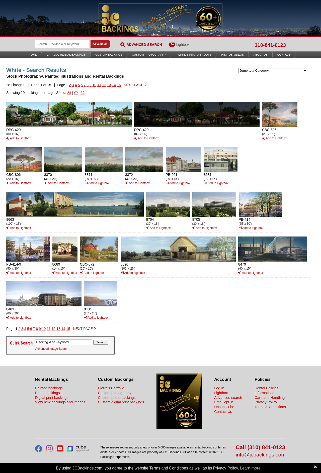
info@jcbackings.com (261, 454)
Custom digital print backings (121, 402)
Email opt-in (223, 402)
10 (95, 85)
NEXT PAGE (135, 85)
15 (119, 85)
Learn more (250, 468)
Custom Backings (108, 54)
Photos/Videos (232, 54)
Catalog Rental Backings (66, 54)
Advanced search (228, 398)
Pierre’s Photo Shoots (193, 54)
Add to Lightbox (18, 138)
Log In (219, 388)
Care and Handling (270, 398)
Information (264, 393)
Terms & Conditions (270, 407)
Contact (283, 54)
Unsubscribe (224, 407)
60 (83, 93)
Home (33, 54)
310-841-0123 (270, 45)
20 (69, 93)
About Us (261, 54)
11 (99, 85)
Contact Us (223, 412)
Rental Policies (266, 388)
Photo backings (47, 393)
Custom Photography (149, 54)
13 (109, 85)
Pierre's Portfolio (111, 388)
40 (76, 93)
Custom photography (114, 393)
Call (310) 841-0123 (260, 447)
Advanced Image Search (51, 348)
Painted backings (49, 388)
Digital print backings (51, 398)
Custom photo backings (116, 398)
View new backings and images (60, 402)
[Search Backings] (62, 44)
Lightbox (183, 45)
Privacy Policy (266, 402)
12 (104, 85)
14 (114, 85)
